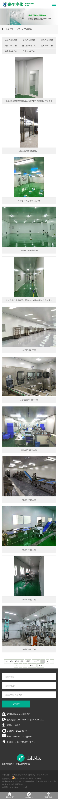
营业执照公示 (42, 775)
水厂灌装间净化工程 (29, 400)
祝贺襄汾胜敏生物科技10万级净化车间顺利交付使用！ (29, 101)
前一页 (36, 661)
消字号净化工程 (11, 51)
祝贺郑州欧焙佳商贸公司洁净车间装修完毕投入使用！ (29, 300)
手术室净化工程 (29, 51)
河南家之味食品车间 (29, 250)
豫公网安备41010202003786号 (28, 778)
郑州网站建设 (8, 764)
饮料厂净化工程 (29, 40)
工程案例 (28, 29)
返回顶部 (48, 795)
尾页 (40, 665)
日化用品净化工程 (29, 46)
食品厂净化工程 (11, 40)
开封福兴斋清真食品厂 (29, 151)
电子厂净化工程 (11, 46)
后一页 (32, 665)
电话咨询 (29, 795)
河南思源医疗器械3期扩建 (29, 200)
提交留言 (16, 704)
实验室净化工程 (47, 46)
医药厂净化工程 (47, 40)
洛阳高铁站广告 (23, 764)
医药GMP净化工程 (29, 450)
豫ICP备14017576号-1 (19, 787)
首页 (18, 29)
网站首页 (10, 795)
